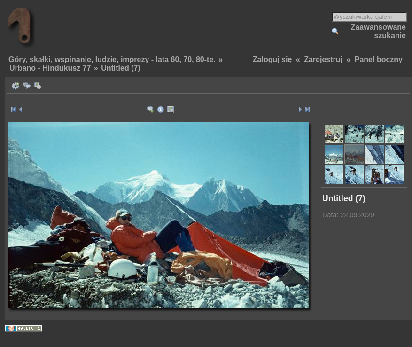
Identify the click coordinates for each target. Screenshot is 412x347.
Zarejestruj (323, 59)
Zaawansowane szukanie (378, 31)
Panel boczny (379, 59)
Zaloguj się (272, 59)
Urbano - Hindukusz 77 (50, 68)
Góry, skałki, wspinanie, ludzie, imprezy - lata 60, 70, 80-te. (112, 59)
